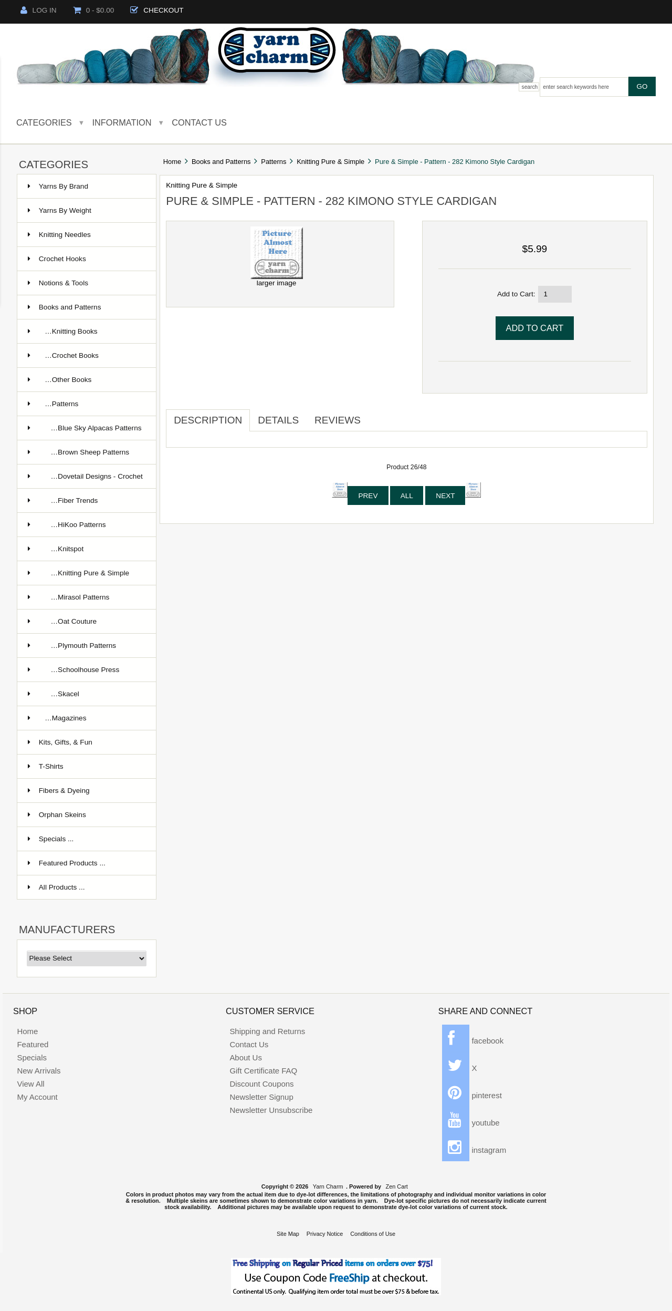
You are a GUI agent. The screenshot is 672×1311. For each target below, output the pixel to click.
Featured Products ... (67, 863)
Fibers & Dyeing (59, 790)
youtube (470, 1122)
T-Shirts (46, 766)
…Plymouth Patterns (72, 645)
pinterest (472, 1095)
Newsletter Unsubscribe (270, 1110)
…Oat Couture (62, 621)
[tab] (376, 416)
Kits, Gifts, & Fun (60, 742)
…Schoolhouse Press (73, 670)
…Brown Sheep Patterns (78, 452)
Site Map (288, 1234)
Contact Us (199, 122)
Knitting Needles (59, 235)
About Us (245, 1057)
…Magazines (57, 718)
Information (122, 122)
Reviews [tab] (337, 420)
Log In (38, 10)
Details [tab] (278, 420)
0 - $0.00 (93, 10)
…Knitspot (55, 549)
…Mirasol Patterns (68, 597)
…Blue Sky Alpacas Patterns (85, 428)
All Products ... (56, 887)
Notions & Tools (58, 283)
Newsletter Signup (261, 1096)
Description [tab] (208, 420)
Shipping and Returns (267, 1031)
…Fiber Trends (63, 500)
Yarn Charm (328, 1186)
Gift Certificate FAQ (263, 1070)
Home (172, 162)
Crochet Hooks (57, 259)
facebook (472, 1040)
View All (30, 1083)
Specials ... (51, 839)
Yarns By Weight (59, 210)
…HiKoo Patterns (67, 525)
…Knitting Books (63, 331)
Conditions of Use (372, 1234)
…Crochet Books (63, 355)
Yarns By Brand (58, 186)
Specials (32, 1057)
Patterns (273, 162)
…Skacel (53, 694)
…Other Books (60, 380)
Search (530, 87)
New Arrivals (38, 1070)
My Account (37, 1096)
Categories (44, 122)
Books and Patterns (221, 162)
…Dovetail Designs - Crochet (85, 476)
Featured (32, 1044)
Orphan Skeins (57, 815)
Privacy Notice (325, 1234)
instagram (474, 1149)
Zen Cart (397, 1186)
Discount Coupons (261, 1083)
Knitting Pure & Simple (330, 162)
